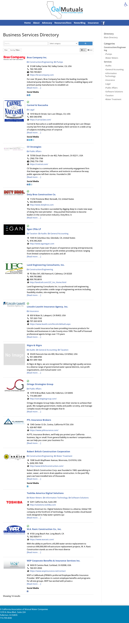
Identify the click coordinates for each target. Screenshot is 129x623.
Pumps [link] (58, 62)
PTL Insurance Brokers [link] (39, 419)
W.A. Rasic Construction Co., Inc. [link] (44, 529)
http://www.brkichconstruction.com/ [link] (46, 466)
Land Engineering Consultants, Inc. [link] (46, 264)
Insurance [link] (93, 22)
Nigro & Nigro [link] (34, 345)
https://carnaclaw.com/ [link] (40, 119)
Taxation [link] (32, 233)
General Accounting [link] (58, 233)
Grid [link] (90, 50)
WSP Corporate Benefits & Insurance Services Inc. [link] (53, 560)
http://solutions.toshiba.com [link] (43, 504)
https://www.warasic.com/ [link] (42, 539)
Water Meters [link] (34, 497)
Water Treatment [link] (63, 456)
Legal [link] (30, 109)
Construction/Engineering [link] (40, 62)
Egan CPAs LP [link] (34, 229)
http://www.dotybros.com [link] (42, 204)
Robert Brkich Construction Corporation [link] (48, 451)
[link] (126, 4)
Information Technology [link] (55, 497)
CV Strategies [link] (34, 146)
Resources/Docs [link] (62, 22)
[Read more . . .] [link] (34, 87)
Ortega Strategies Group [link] (40, 384)
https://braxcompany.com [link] (42, 75)
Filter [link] (6, 50)
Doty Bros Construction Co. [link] (41, 194)
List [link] (83, 50)
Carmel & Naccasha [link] (37, 105)
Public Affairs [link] (34, 151)
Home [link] (27, 22)
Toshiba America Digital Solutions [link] (45, 493)
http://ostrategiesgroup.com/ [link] (43, 398)
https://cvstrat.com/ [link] (39, 164)
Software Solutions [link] (79, 497)
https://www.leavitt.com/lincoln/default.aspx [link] (50, 324)
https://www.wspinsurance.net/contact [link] (48, 571)
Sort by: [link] (15, 50)
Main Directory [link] (111, 37)
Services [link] (108, 61)
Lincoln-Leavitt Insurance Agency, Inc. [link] (47, 306)
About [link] (36, 22)
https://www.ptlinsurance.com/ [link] (44, 430)
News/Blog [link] (79, 22)
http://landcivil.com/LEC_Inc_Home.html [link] (48, 282)
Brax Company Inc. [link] (37, 57)
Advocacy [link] (47, 22)
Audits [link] (42, 233)
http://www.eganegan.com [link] (42, 243)
